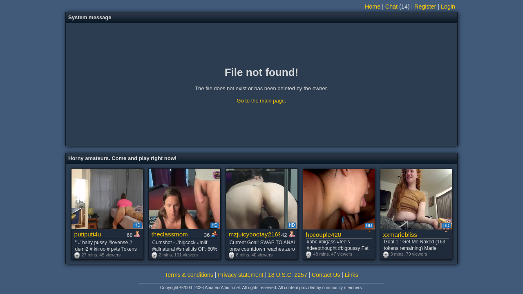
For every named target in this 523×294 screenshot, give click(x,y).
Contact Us (326, 275)
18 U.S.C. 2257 (287, 275)
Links (351, 275)
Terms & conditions (189, 275)
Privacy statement (240, 275)
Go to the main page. (261, 101)
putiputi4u (87, 234)
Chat (391, 6)
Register (425, 6)
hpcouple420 (324, 234)
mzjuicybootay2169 (254, 234)
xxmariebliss (400, 234)
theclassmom (170, 234)
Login (448, 6)
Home (372, 6)
